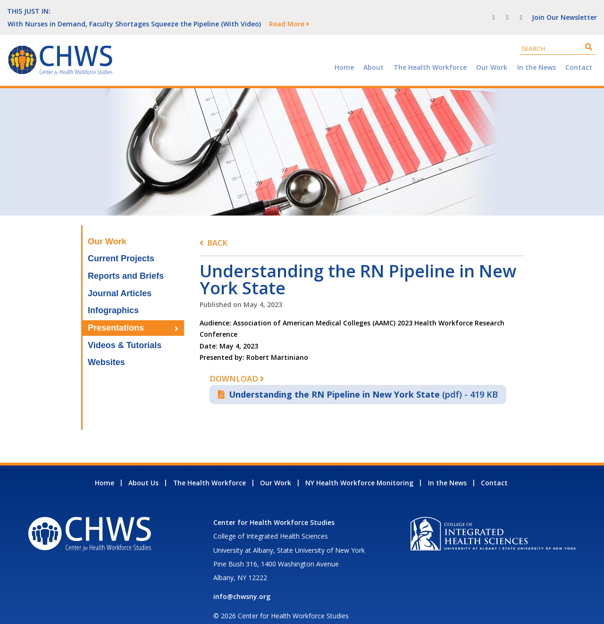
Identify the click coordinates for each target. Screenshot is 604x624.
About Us (143, 470)
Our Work (491, 54)
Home (344, 54)
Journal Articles (119, 280)
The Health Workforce (430, 54)
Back (217, 230)
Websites (106, 349)
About (373, 54)
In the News (536, 54)
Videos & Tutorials (124, 332)
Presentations (116, 315)
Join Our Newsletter (564, 10)
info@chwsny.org (241, 583)
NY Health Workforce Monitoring (359, 470)
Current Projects (121, 245)
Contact (578, 54)
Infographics (113, 297)
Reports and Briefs (126, 263)
